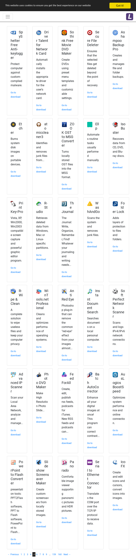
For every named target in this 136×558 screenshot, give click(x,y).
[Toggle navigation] (8, 16)
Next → (67, 554)
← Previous (13, 554)
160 (60, 554)
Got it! (120, 5)
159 (54, 554)
